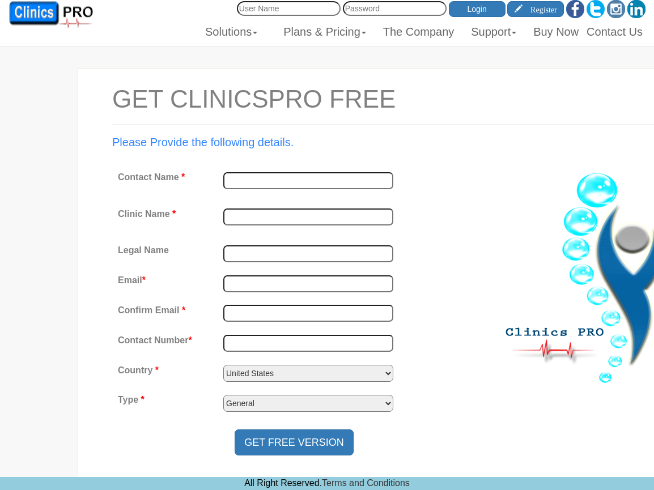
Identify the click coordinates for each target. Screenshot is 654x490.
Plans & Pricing (324, 31)
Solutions (231, 31)
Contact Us (615, 31)
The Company (419, 31)
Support (493, 31)
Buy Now (556, 31)
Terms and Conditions (366, 483)
